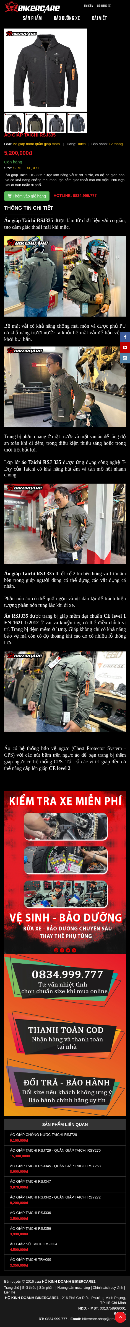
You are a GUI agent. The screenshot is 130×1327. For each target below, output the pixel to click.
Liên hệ (9, 1292)
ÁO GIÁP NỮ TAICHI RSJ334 (33, 1244)
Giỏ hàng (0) (104, 5)
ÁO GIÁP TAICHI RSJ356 (30, 1228)
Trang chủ (11, 1288)
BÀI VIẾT (99, 17)
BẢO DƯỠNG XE (67, 17)
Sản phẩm (46, 1288)
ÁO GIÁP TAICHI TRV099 (30, 1259)
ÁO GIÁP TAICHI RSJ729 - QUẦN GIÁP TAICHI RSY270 (55, 1150)
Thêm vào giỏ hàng (27, 196)
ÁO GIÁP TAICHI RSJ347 (30, 1181)
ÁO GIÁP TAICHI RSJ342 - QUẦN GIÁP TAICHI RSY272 (55, 1197)
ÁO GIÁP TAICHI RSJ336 (30, 1213)
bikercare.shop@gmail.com (104, 1319)
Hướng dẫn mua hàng (73, 1288)
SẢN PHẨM (32, 17)
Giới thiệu (29, 1288)
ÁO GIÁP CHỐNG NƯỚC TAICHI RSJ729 (43, 1135)
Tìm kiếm (88, 5)
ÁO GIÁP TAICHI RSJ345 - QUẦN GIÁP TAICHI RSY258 (55, 1166)
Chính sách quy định (108, 1288)
